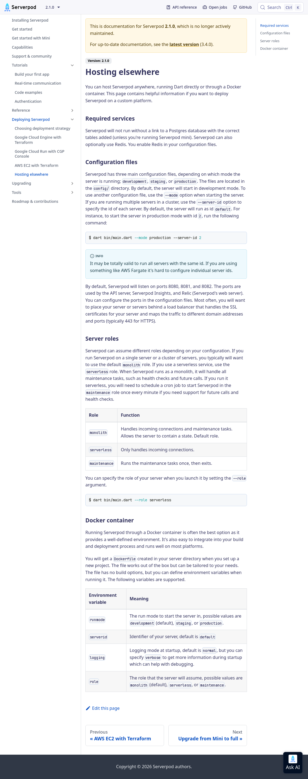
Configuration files (275, 33)
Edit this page (102, 708)
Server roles (269, 40)
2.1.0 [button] (50, 7)
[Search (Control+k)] (280, 7)
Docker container (274, 48)
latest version (184, 44)
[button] (40, 65)
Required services (274, 25)
